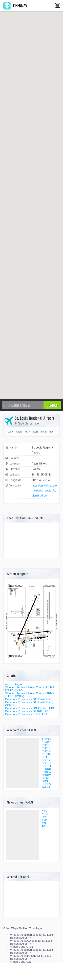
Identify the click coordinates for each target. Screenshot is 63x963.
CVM (45, 814)
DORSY (46, 763)
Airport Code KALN (21, 946)
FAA (43, 431)
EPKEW (46, 772)
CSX (44, 811)
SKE (44, 820)
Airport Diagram (14, 684)
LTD (44, 817)
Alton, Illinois (39, 463)
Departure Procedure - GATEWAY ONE (28, 699)
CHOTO (46, 754)
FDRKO (46, 775)
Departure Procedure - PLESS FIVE (26, 714)
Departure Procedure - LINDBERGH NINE (30, 708)
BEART (46, 742)
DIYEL (45, 757)
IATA (28, 431)
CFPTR (46, 745)
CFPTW (46, 751)
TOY (44, 826)
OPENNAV (15, 5)
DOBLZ (46, 760)
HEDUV (46, 784)
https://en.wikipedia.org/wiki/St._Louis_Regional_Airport (44, 490)
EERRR (46, 769)
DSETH (46, 766)
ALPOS (46, 739)
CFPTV (46, 748)
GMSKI (46, 781)
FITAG (45, 778)
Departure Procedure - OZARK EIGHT (28, 711)
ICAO (10, 431)
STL (44, 823)
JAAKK (46, 787)
